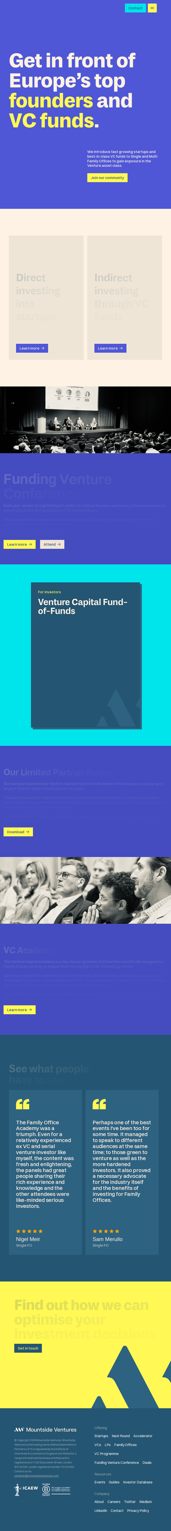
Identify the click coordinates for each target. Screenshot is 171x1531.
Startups (101, 1436)
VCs (97, 1444)
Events (99, 1482)
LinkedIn (100, 1510)
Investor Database (138, 1482)
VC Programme (106, 1453)
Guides (114, 1482)
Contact (117, 1510)
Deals (147, 1462)
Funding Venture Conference (116, 1462)
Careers (114, 1501)
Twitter (130, 1501)
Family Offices (125, 1444)
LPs (108, 1444)
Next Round (121, 1436)
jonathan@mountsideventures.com (36, 1475)
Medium (145, 1501)
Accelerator (143, 1436)
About (99, 1501)
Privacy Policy (138, 1510)
